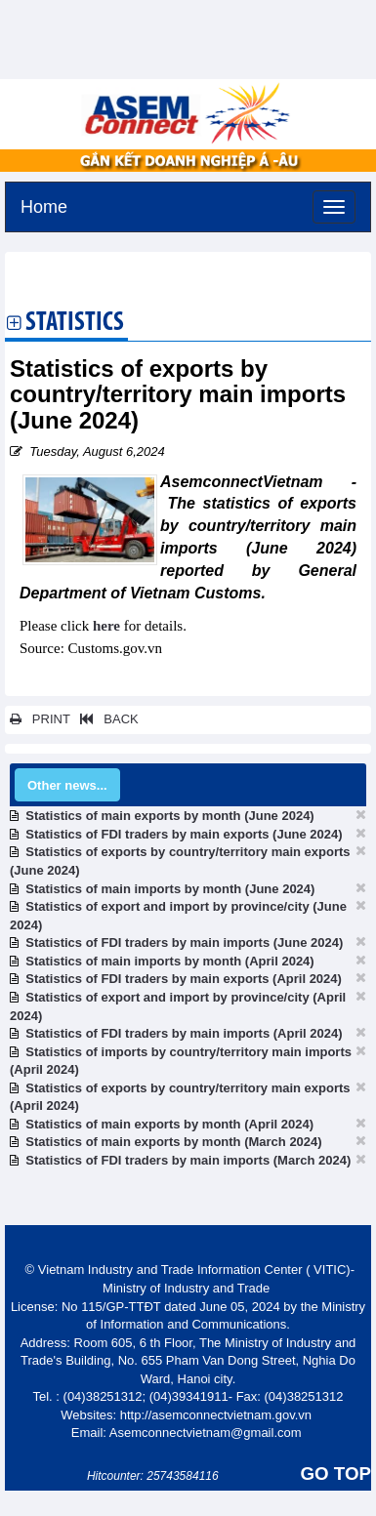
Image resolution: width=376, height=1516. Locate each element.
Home (44, 204)
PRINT (40, 719)
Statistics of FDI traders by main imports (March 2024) (188, 1160)
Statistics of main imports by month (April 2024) (169, 961)
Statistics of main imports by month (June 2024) (169, 888)
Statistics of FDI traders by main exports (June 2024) (183, 834)
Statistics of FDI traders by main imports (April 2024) (183, 1033)
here (106, 626)
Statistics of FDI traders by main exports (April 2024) (183, 978)
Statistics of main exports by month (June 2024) (169, 815)
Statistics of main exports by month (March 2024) (173, 1141)
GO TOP (336, 1473)
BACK (105, 719)
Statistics (74, 324)
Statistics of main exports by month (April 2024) (169, 1124)
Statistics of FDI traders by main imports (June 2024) (184, 942)
